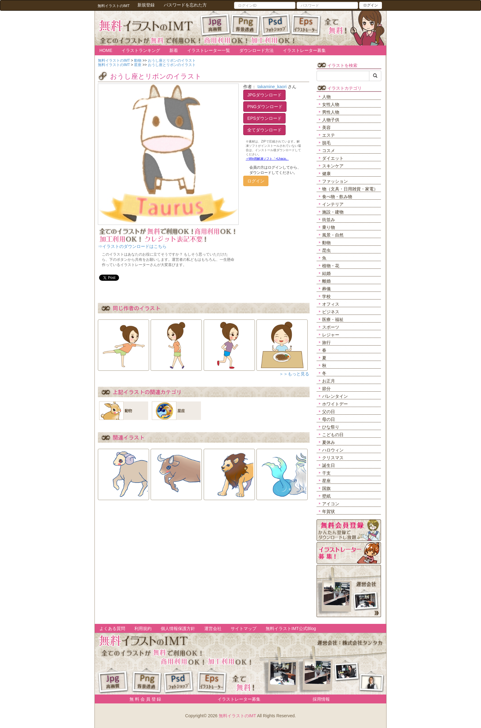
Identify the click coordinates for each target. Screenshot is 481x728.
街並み (328, 219)
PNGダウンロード (264, 106)
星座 (326, 480)
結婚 (326, 273)
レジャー (330, 334)
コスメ (328, 150)
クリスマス (333, 457)
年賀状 (328, 511)
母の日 (328, 419)
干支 (326, 473)
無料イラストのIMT (237, 715)
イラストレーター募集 (304, 50)
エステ (328, 135)
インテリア (333, 204)
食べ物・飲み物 (337, 196)
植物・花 (330, 265)
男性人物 (330, 112)
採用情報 (321, 699)
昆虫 (326, 250)
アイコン (330, 503)
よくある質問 (112, 628)
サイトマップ (243, 628)
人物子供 (330, 119)
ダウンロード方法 (256, 50)
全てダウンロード (264, 129)
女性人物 (330, 104)
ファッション (335, 181)
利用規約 (143, 628)
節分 (326, 388)
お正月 (328, 380)
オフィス (330, 304)
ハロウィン (333, 450)
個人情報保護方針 (178, 628)
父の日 (328, 411)
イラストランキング (140, 50)
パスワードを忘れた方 (185, 4)
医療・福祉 (333, 319)
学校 (326, 296)
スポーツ (330, 327)
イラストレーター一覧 (208, 50)
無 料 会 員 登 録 (143, 699)
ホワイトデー (335, 403)
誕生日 (328, 465)
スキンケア (333, 165)
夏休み (328, 442)
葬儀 (326, 288)
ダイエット (333, 158)
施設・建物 (333, 211)
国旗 (326, 488)
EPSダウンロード (264, 118)
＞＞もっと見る (294, 373)
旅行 (326, 342)
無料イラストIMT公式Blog (291, 628)
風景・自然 (333, 235)
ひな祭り (330, 427)
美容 (326, 127)
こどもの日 (333, 434)
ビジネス (330, 311)
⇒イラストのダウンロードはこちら (132, 246)
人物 (326, 96)
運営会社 (212, 628)
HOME (105, 50)
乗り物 (328, 227)
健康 (326, 173)
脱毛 (326, 142)
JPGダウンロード (264, 94)
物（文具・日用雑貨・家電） (350, 188)
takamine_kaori (272, 86)
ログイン (370, 5)
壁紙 (326, 496)
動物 (326, 242)
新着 (173, 50)
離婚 (326, 281)
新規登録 (146, 4)
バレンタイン (335, 396)
